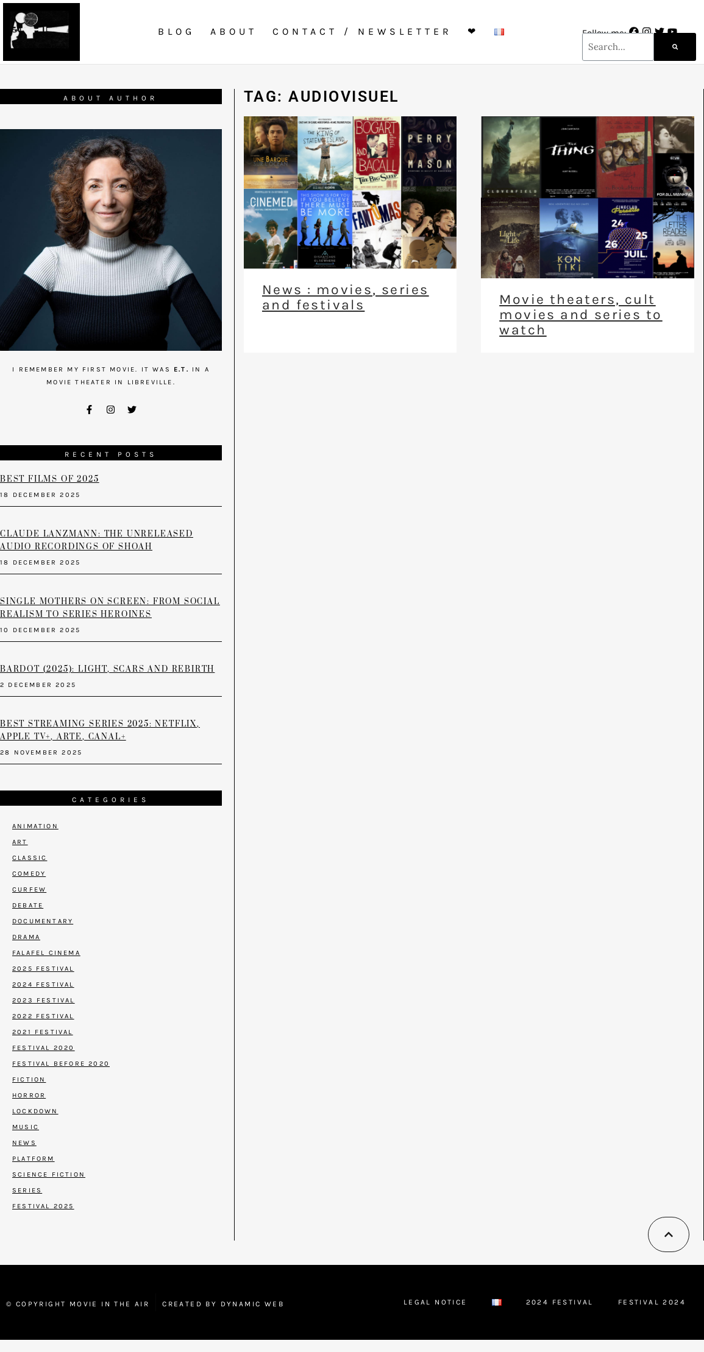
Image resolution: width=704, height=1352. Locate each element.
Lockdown (35, 1111)
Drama (26, 937)
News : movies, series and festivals (345, 297)
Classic (29, 858)
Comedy (29, 874)
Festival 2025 (43, 1206)
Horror (29, 1095)
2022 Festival (43, 1016)
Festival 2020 (43, 1048)
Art (20, 842)
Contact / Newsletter (362, 31)
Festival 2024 (652, 1302)
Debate (27, 905)
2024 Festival (43, 984)
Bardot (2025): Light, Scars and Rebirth (107, 669)
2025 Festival (43, 969)
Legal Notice (436, 1302)
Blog (176, 31)
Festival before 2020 (61, 1064)
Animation (35, 826)
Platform (33, 1159)
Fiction (29, 1079)
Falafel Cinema (46, 953)
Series (27, 1190)
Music (25, 1127)
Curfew (29, 889)
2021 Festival (42, 1032)
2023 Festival (43, 1000)
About (233, 31)
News (24, 1143)
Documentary (42, 921)
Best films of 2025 (49, 479)
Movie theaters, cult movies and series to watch (580, 314)
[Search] (675, 47)
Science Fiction (48, 1174)
